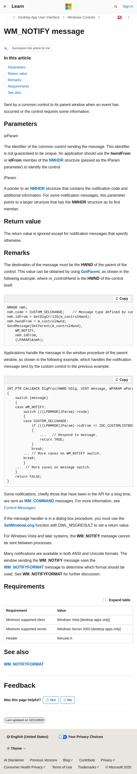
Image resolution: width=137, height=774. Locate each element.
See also (14, 93)
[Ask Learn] (120, 17)
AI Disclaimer (14, 760)
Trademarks (87, 767)
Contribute (87, 760)
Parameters (16, 67)
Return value (17, 74)
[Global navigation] (5, 6)
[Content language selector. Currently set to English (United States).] (27, 737)
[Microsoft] (68, 6)
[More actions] (129, 17)
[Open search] (116, 6)
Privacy (106, 760)
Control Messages (19, 508)
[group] (68, 324)
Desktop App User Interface (39, 17)
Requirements (18, 86)
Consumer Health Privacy (23, 767)
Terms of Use (62, 767)
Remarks (14, 80)
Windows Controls (81, 17)
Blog (66, 760)
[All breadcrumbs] (8, 17)
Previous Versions (43, 760)
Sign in (128, 6)
